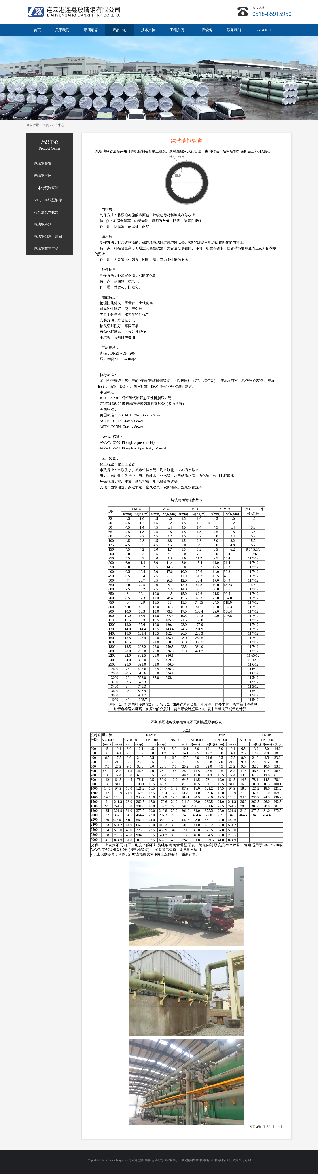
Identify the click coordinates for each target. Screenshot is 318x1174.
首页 (37, 30)
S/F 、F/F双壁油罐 (48, 200)
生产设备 (205, 30)
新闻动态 (91, 30)
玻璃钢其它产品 (46, 248)
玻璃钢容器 (42, 176)
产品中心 (120, 30)
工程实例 (177, 30)
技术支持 (148, 30)
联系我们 (234, 30)
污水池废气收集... (47, 212)
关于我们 (62, 30)
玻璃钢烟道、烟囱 (48, 236)
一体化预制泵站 (46, 188)
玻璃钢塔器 (42, 224)
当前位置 (32, 125)
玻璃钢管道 (42, 163)
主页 (46, 125)
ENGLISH (263, 30)
